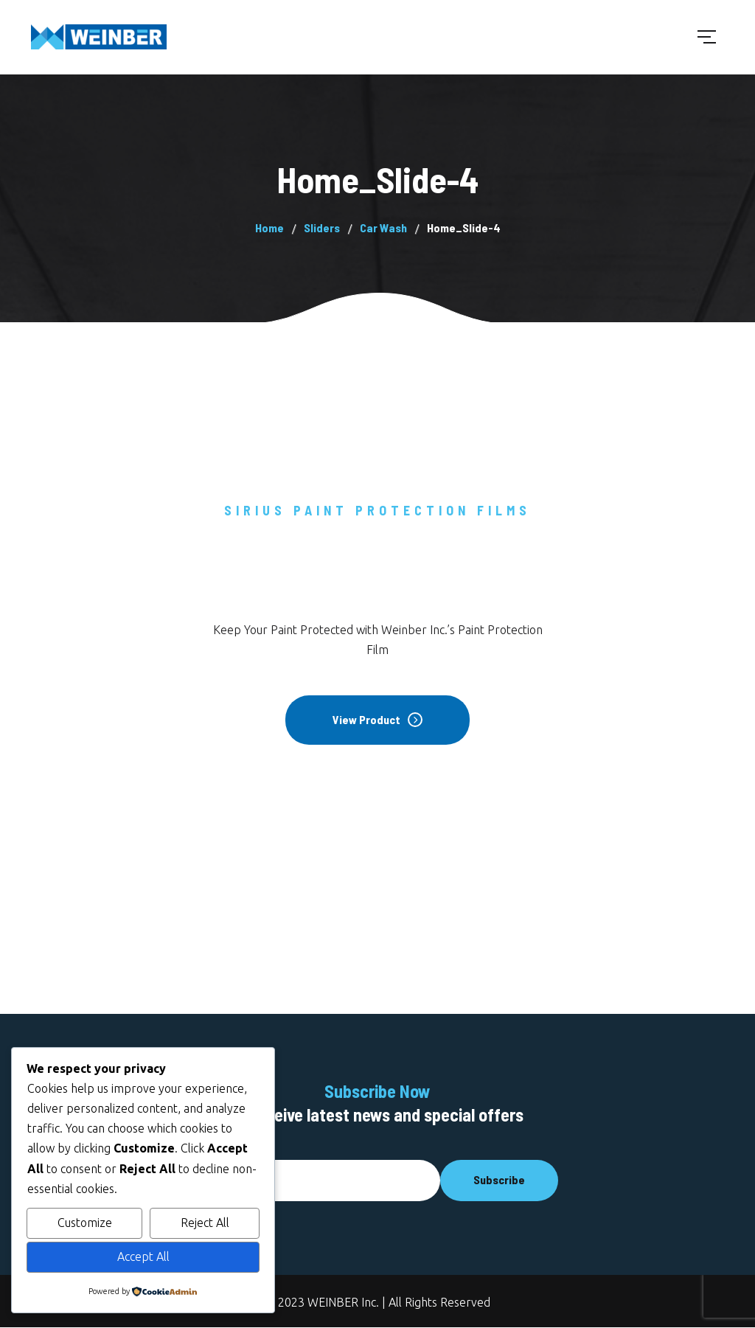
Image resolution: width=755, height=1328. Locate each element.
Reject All (205, 1222)
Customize (85, 1222)
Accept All (143, 1256)
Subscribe (499, 1179)
